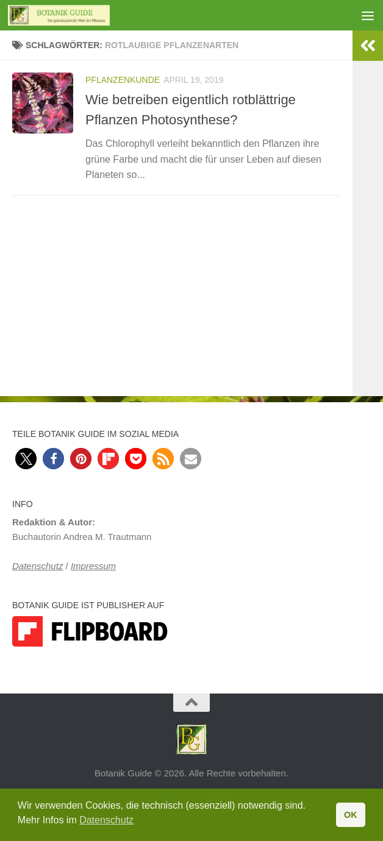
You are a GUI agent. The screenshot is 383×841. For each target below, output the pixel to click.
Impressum (93, 566)
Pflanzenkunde (122, 80)
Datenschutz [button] (106, 820)
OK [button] (350, 815)
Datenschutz (37, 566)
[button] (26, 458)
